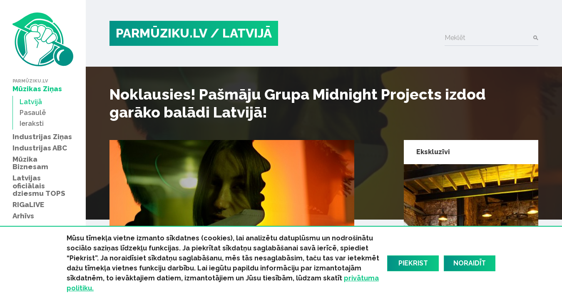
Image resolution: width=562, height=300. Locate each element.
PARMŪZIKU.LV (161, 33)
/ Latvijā (241, 33)
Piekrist (413, 263)
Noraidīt (469, 263)
